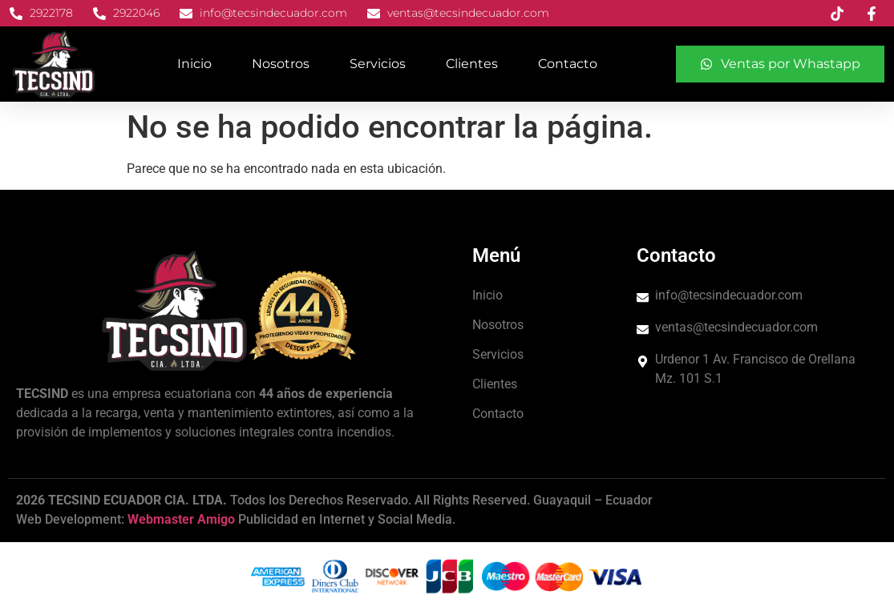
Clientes (472, 63)
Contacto (567, 63)
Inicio (194, 63)
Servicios (378, 63)
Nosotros (280, 63)
